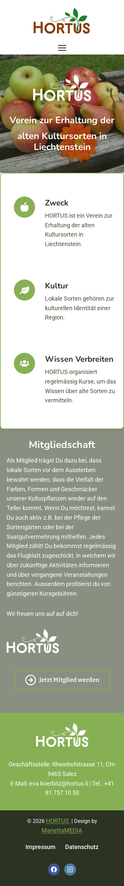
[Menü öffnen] (62, 48)
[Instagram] (70, 869)
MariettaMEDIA (62, 830)
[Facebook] (54, 869)
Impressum (40, 846)
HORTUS (58, 820)
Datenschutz (82, 846)
